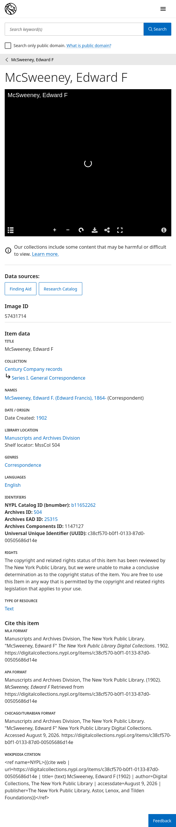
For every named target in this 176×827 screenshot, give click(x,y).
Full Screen (119, 230)
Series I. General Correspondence (49, 378)
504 (38, 512)
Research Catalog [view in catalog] (60, 289)
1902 (41, 418)
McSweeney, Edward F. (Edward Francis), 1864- (55, 398)
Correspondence (23, 465)
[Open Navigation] (163, 8)
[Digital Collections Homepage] (10, 9)
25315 (51, 519)
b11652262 (83, 505)
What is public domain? (89, 45)
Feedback (162, 820)
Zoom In (55, 230)
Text (9, 608)
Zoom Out (68, 230)
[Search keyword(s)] (74, 29)
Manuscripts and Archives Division (42, 438)
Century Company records (33, 369)
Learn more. (45, 254)
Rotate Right (81, 230)
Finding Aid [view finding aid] (20, 289)
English (13, 485)
